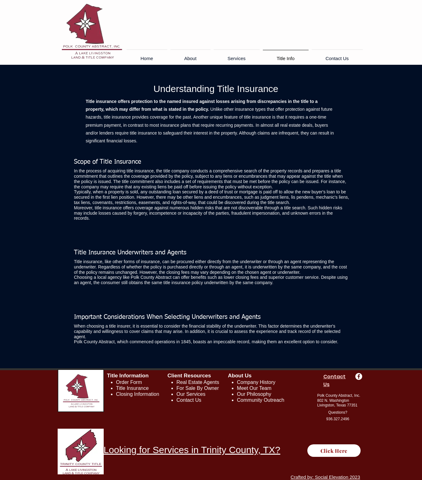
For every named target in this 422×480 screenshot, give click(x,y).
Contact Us (188, 400)
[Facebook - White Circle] (358, 376)
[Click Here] (334, 450)
